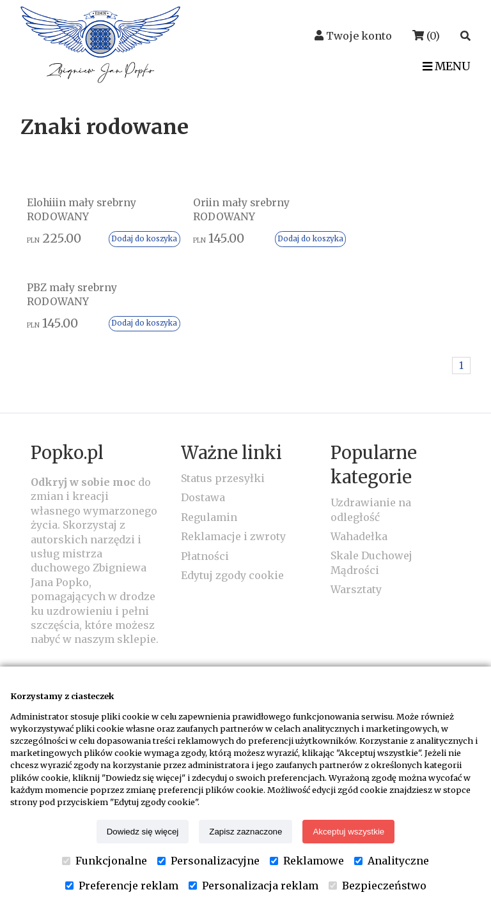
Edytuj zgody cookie (232, 490)
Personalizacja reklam (253, 886)
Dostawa (203, 413)
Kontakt (65, 590)
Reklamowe (307, 861)
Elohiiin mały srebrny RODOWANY (82, 209)
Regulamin (209, 432)
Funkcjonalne (104, 861)
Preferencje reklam (121, 886)
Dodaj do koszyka (128, 238)
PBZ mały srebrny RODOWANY (372, 209)
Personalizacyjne (208, 861)
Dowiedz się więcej (143, 831)
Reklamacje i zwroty (233, 451)
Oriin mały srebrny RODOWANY (225, 209)
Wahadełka (359, 451)
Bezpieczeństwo (377, 886)
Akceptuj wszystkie (348, 831)
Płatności (205, 471)
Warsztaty (356, 504)
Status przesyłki (223, 393)
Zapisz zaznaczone (245, 831)
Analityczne (391, 861)
